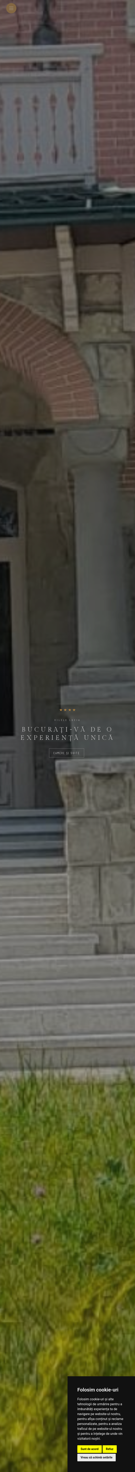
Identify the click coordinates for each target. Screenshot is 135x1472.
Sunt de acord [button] (89, 1449)
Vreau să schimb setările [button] (96, 1457)
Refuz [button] (109, 1449)
